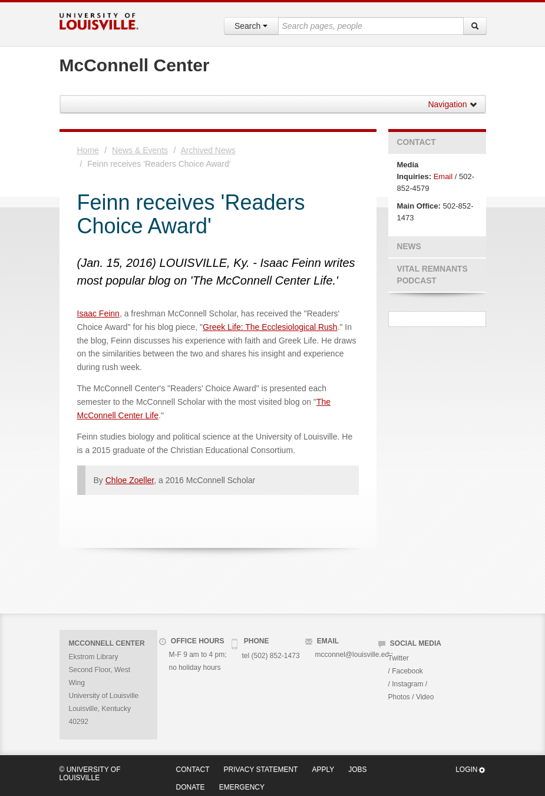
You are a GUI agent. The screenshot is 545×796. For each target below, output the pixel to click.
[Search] (475, 26)
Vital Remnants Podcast (432, 275)
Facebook (407, 671)
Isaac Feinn (98, 313)
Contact (416, 142)
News (409, 246)
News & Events (140, 150)
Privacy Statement (261, 769)
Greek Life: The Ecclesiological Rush (270, 327)
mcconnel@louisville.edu (354, 654)
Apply (323, 769)
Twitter (398, 658)
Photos (399, 697)
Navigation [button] (452, 104)
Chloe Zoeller (129, 480)
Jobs (357, 769)
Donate (190, 787)
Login (470, 769)
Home (88, 150)
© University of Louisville (90, 773)
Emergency (242, 787)
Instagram (407, 684)
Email (443, 176)
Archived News (208, 150)
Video (425, 697)
